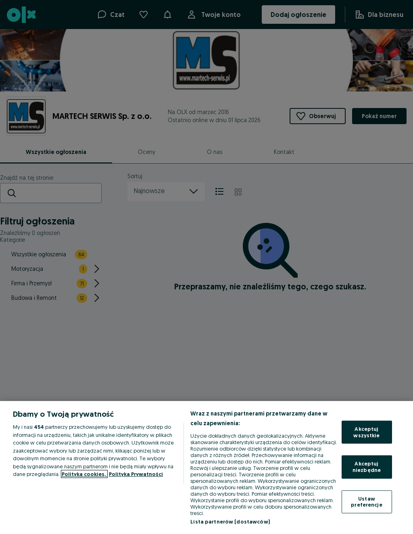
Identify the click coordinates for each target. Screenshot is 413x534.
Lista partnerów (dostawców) (230, 521)
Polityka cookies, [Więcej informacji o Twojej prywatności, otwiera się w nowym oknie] (84, 474)
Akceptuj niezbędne (367, 466)
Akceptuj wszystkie (366, 432)
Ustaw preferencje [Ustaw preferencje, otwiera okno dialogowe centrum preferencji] (366, 501)
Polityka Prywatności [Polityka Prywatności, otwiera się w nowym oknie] (136, 474)
